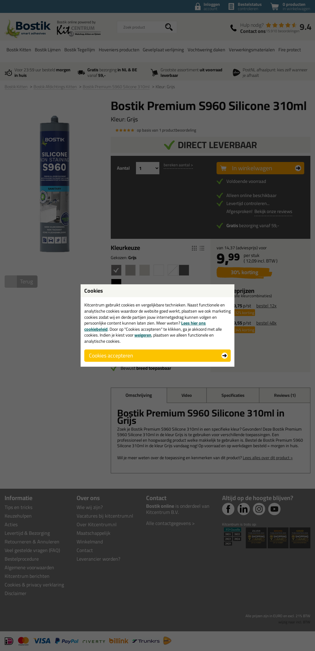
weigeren (142, 335)
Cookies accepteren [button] (111, 355)
